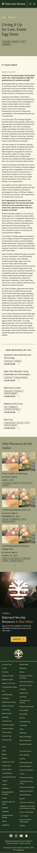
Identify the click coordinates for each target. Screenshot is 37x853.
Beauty (4, 754)
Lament (22, 774)
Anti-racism (7, 483)
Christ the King (6, 740)
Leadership (5, 825)
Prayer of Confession (26, 770)
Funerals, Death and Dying (8, 803)
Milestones (23, 668)
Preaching (23, 697)
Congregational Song (9, 777)
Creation (4, 781)
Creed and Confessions (27, 802)
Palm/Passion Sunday (9, 702)
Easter (15, 41)
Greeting (22, 759)
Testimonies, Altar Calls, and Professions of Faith (27, 807)
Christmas (26, 558)
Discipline (20, 422)
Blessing (4, 758)
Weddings (23, 733)
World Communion (25, 740)
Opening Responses (26, 762)
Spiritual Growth (10, 425)
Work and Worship (25, 736)
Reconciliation (26, 483)
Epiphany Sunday (7, 676)
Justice (4, 821)
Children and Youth (8, 762)
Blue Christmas (15, 558)
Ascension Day (7, 721)
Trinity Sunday (6, 732)
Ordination (23, 689)
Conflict (16, 483)
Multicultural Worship (26, 681)
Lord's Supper (24, 816)
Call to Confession (25, 766)
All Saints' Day (6, 736)
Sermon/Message (25, 795)
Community (13, 407)
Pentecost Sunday (8, 725)
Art (6, 407)
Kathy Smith (11, 65)
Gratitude (5, 808)
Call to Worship (24, 755)
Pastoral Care (24, 693)
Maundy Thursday (8, 706)
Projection (8, 391)
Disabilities (5, 788)
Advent (5, 558)
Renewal (5, 561)
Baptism (5, 519)
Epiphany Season (7, 679)
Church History (7, 769)
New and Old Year (25, 685)
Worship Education (26, 744)
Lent (23, 41)
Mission (22, 672)
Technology (9, 361)
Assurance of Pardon (26, 777)
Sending (22, 825)
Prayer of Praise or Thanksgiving (25, 821)
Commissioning (7, 773)
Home (4, 17)
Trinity (21, 729)
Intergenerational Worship (7, 816)
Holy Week (5, 698)
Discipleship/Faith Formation (7, 793)
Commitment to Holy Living (26, 782)
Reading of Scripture (26, 791)
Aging (4, 750)
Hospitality (5, 811)
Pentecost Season (8, 728)
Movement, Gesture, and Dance (26, 677)
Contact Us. (20, 850)
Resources (12, 17)
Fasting (4, 798)
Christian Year (10, 422)
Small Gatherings (25, 721)
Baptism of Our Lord (8, 683)
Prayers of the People (26, 812)
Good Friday (6, 709)
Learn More (11, 364)
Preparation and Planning (25, 702)
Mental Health (24, 664)
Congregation (15, 519)
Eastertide (5, 717)
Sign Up (18, 639)
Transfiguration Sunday (9, 687)
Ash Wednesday (7, 694)
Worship (6, 44)
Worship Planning (21, 377)
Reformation (23, 714)
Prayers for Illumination (27, 787)
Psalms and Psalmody (27, 706)
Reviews (22, 718)
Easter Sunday (6, 713)
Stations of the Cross (12, 409)
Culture (6, 41)
